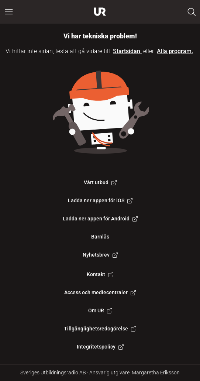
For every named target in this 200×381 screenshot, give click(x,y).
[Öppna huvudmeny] (8, 11)
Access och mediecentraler (100, 292)
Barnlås (100, 237)
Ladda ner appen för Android (100, 219)
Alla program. (175, 51)
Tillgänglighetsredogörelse (100, 329)
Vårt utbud (100, 182)
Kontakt (100, 274)
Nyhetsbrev (100, 255)
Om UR (100, 310)
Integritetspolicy (100, 347)
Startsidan (127, 51)
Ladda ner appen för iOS (100, 200)
